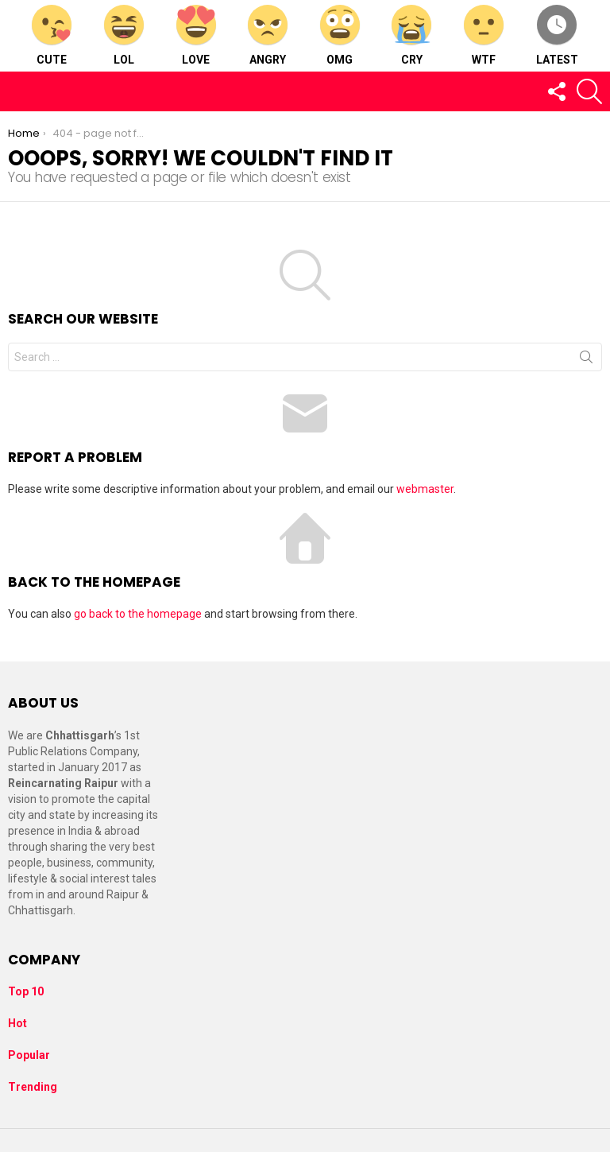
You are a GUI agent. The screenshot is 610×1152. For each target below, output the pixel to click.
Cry (411, 35)
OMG (340, 35)
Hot (17, 1023)
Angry (268, 35)
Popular (29, 1055)
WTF (484, 35)
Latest (557, 35)
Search (586, 360)
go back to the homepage (138, 613)
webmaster (425, 489)
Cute (51, 35)
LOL (124, 35)
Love (196, 35)
